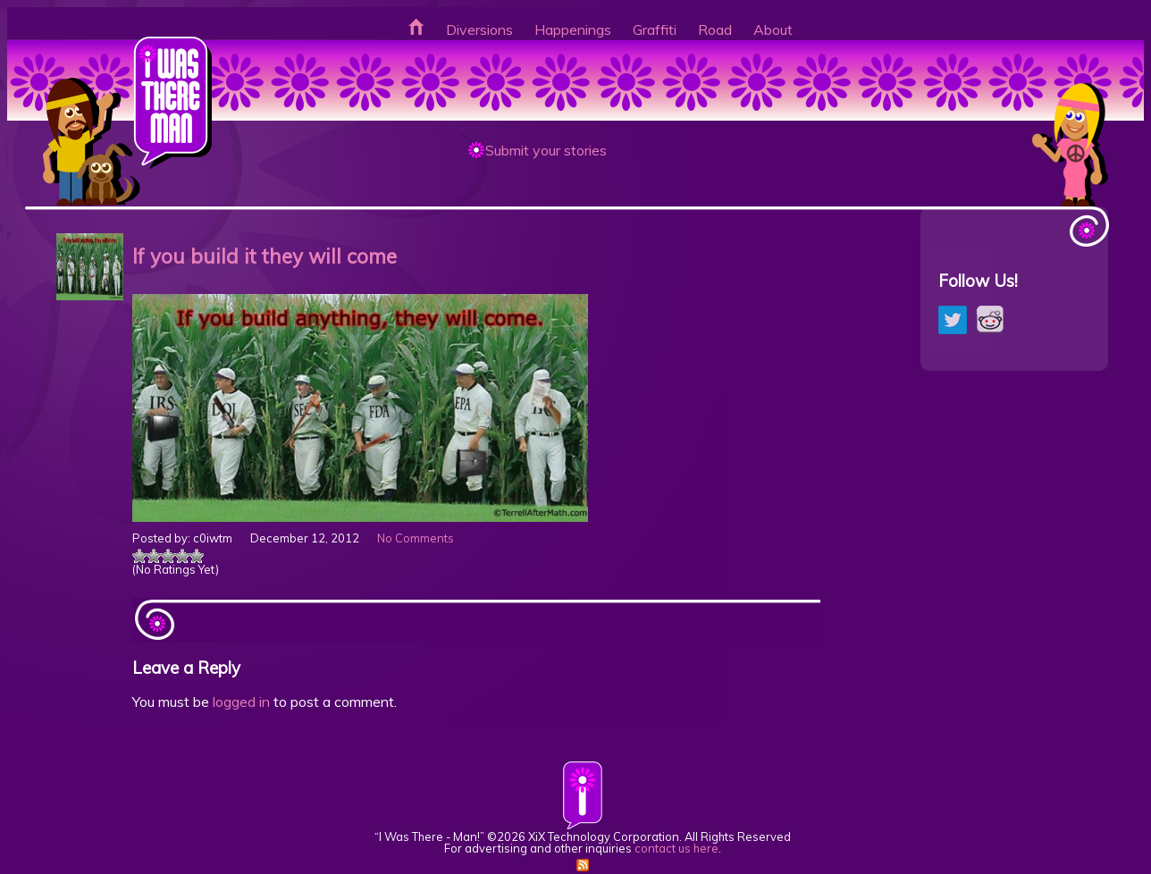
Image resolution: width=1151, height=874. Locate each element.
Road (715, 29)
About (773, 29)
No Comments (415, 538)
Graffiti (654, 29)
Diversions (479, 29)
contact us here (676, 848)
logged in (241, 701)
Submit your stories (546, 150)
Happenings (572, 29)
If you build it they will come (264, 256)
